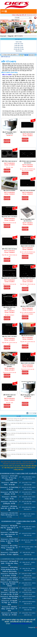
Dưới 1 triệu (19, 41)
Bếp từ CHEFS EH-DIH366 (27, 246)
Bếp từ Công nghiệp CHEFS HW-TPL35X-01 (27, 220)
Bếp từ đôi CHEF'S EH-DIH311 (9, 216)
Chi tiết (7, 142)
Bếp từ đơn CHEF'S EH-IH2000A (9, 308)
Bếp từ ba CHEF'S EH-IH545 (9, 336)
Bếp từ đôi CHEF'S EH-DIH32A (9, 278)
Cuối (34, 413)
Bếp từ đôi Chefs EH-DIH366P (27, 190)
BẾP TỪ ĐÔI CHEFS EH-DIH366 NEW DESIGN (27, 162)
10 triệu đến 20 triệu (19, 49)
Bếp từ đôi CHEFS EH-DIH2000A (9, 365)
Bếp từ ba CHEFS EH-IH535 (28, 306)
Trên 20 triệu (19, 51)
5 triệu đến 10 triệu (18, 47)
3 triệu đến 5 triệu (18, 45)
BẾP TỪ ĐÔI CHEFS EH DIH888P (9, 395)
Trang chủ (10, 36)
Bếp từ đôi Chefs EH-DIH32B (27, 132)
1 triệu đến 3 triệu (18, 43)
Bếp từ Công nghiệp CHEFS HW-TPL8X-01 (9, 132)
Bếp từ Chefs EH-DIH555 (27, 335)
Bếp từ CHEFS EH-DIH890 (27, 363)
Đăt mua (7, 139)
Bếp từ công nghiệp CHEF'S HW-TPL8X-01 (27, 395)
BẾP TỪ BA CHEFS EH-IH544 (9, 249)
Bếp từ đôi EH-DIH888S (9, 190)
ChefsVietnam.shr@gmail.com (21, 623)
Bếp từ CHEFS (7, 74)
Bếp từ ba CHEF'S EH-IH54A (27, 278)
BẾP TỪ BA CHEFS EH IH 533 (9, 161)
